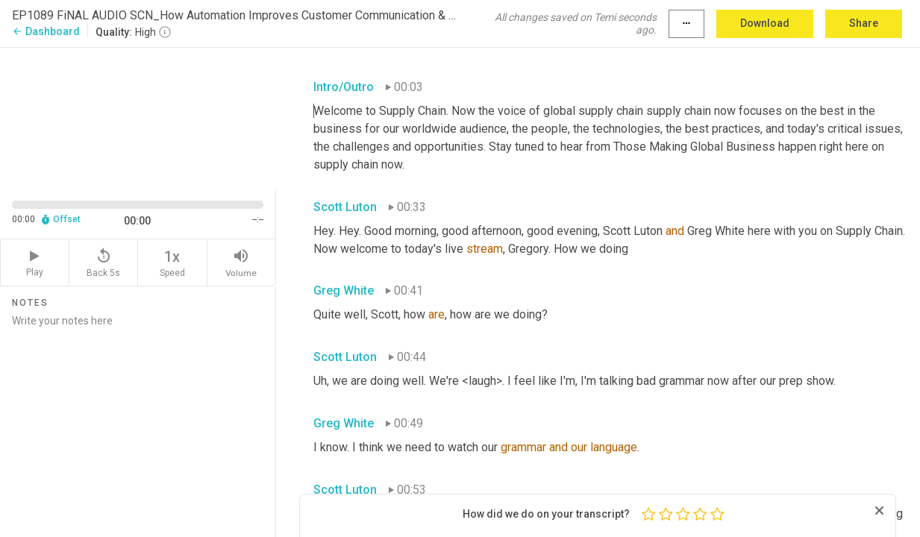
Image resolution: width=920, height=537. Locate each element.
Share (863, 23)
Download (764, 23)
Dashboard (46, 31)
